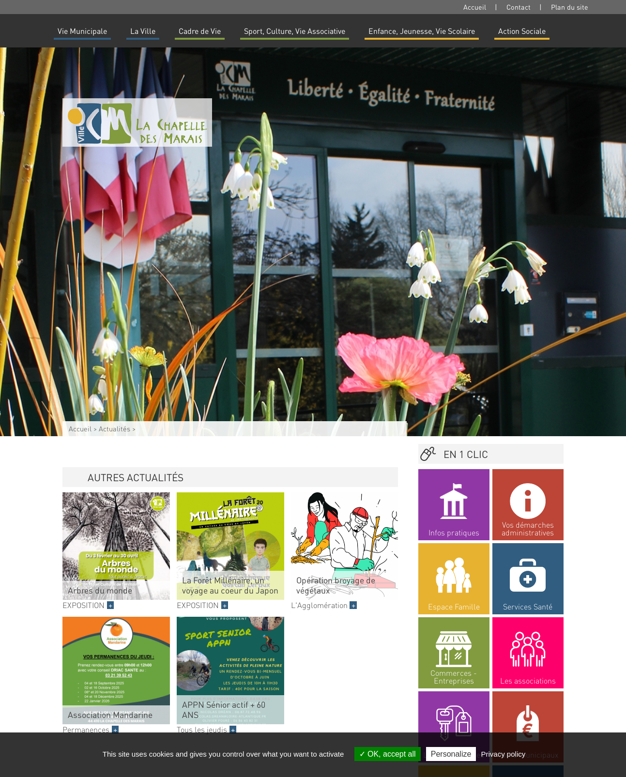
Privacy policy (503, 754)
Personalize (451, 754)
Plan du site (569, 6)
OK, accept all (387, 754)
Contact (518, 6)
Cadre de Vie (200, 31)
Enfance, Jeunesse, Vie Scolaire (421, 31)
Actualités (114, 428)
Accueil (474, 6)
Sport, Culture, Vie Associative (294, 31)
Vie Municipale (82, 31)
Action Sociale (522, 31)
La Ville (142, 31)
